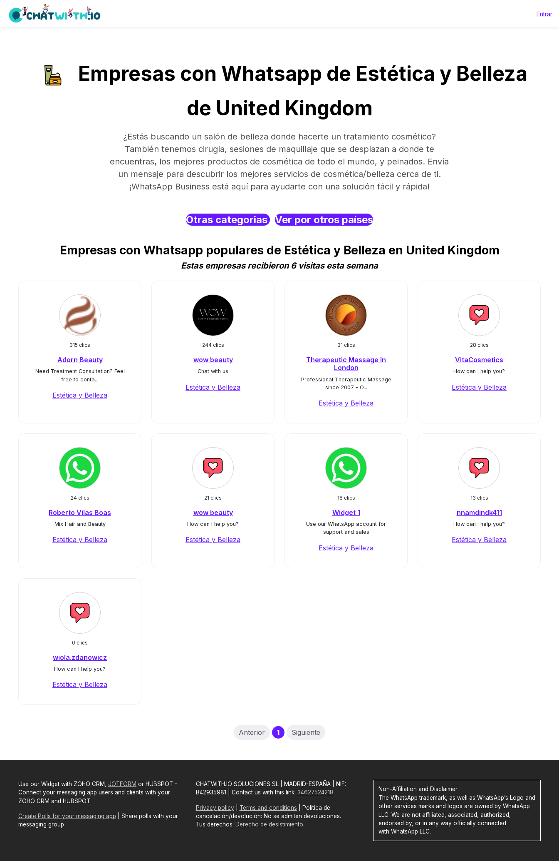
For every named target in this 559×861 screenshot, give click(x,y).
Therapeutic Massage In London (346, 364)
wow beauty (213, 360)
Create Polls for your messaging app (67, 816)
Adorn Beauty (80, 360)
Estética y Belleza (79, 395)
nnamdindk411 (479, 512)
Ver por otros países (324, 220)
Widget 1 (346, 512)
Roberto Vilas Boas (80, 512)
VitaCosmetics (479, 360)
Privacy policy (215, 807)
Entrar (544, 13)
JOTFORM (122, 784)
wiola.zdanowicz (80, 657)
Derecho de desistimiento (269, 824)
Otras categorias (228, 220)
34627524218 (315, 792)
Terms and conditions (268, 807)
